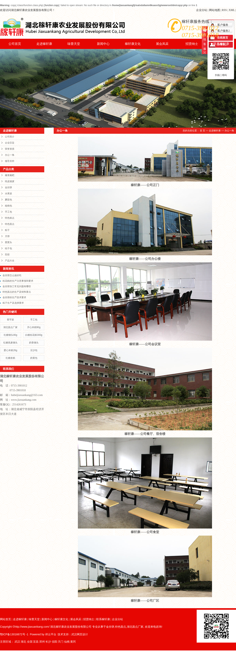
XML (232, 10)
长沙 (48, 641)
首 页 (202, 130)
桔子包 (8, 248)
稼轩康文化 (133, 43)
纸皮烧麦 (9, 181)
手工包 (8, 211)
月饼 (7, 236)
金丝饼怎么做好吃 (12, 275)
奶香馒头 (34, 342)
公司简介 (9, 136)
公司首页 (14, 43)
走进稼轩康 (44, 43)
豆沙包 (33, 350)
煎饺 (7, 254)
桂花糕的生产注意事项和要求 (18, 280)
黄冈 (73, 641)
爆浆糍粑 (9, 175)
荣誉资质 (9, 149)
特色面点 (9, 224)
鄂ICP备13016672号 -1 (14, 634)
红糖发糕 (10, 358)
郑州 (42, 641)
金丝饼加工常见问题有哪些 (17, 286)
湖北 (23, 641)
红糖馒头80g (10, 335)
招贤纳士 (191, 43)
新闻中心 (103, 43)
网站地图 (214, 10)
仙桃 (67, 641)
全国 (29, 641)
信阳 (54, 641)
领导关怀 (9, 161)
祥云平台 (50, 634)
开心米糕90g (34, 327)
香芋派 (10, 319)
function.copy (52, 5)
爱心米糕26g (10, 350)
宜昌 (36, 641)
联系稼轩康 (221, 43)
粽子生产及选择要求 (13, 303)
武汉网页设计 (79, 634)
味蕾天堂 (73, 43)
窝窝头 (8, 242)
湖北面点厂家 (10, 327)
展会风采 (162, 43)
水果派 (8, 193)
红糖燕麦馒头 (10, 342)
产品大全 (9, 260)
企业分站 (201, 10)
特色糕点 (9, 218)
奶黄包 (33, 358)
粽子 (7, 230)
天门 (60, 641)
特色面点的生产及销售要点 (17, 292)
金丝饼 (8, 187)
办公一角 (9, 155)
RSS (224, 10)
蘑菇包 (8, 199)
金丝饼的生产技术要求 (14, 297)
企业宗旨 (9, 142)
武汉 (17, 641)
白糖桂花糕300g (33, 335)
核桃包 (8, 205)
